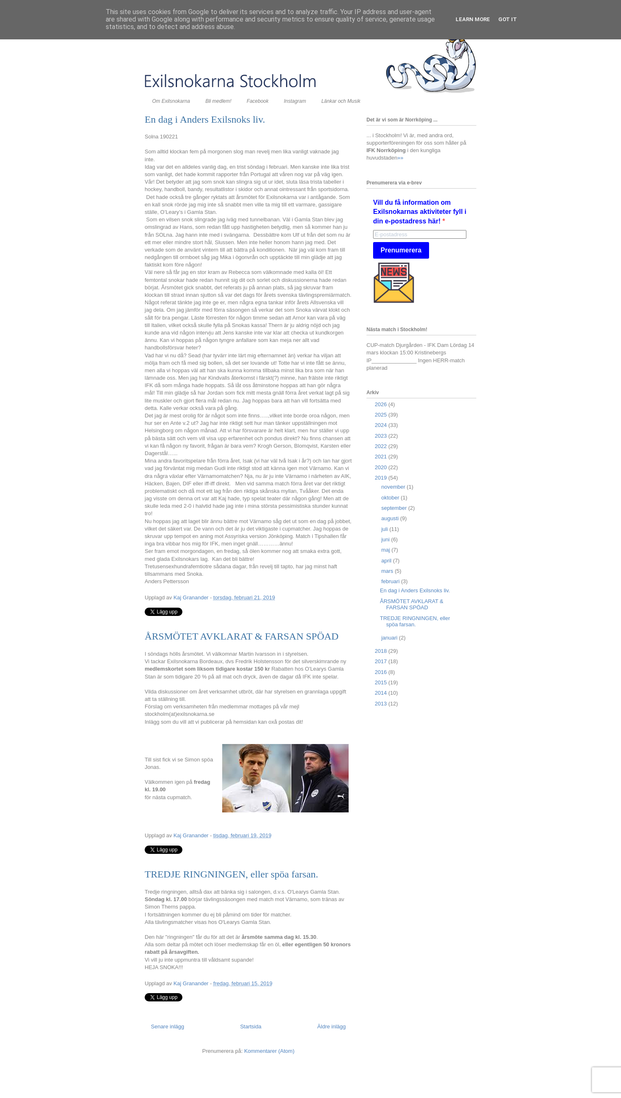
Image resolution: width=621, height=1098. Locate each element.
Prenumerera (401, 250)
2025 (381, 415)
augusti (390, 518)
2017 (381, 661)
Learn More (473, 19)
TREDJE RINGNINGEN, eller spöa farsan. (231, 874)
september (394, 508)
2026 (381, 404)
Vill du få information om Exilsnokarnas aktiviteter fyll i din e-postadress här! (419, 212)
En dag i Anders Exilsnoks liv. (205, 119)
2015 (381, 682)
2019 (381, 478)
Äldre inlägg (331, 1026)
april (387, 560)
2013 (381, 703)
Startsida (250, 1026)
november (394, 487)
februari (391, 581)
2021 (381, 456)
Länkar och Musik (340, 101)
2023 (381, 436)
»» (400, 158)
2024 (381, 425)
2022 (381, 446)
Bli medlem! (218, 101)
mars (388, 571)
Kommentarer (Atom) (269, 1051)
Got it (507, 19)
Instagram (295, 101)
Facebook (258, 101)
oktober (391, 497)
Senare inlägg (167, 1026)
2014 (381, 693)
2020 (381, 467)
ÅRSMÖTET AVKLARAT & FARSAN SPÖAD (242, 636)
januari (390, 638)
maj (386, 550)
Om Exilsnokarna (171, 101)
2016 (381, 672)
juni (386, 539)
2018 (381, 651)
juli (385, 529)
